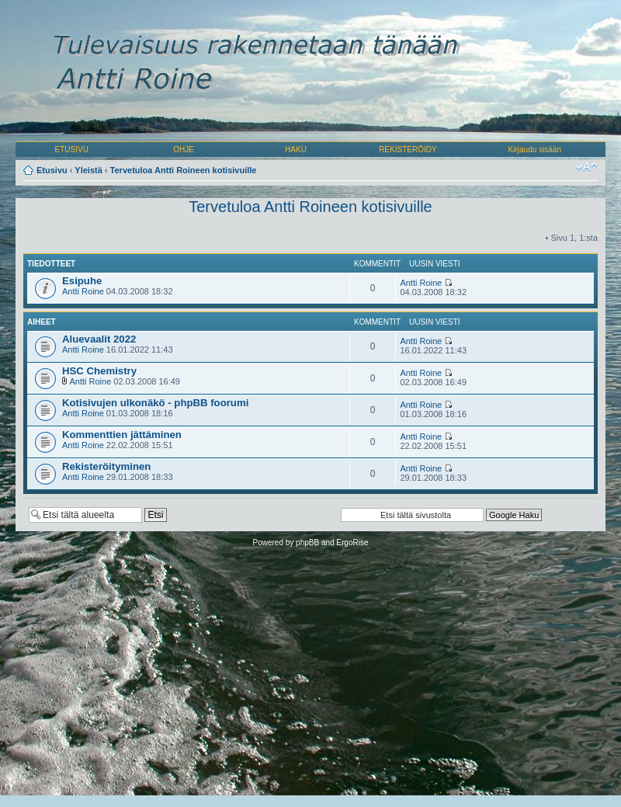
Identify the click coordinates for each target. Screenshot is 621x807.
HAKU (296, 149)
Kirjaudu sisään (534, 149)
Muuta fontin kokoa (586, 167)
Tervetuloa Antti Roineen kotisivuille (183, 170)
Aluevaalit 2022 (99, 339)
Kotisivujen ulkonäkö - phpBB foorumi (155, 403)
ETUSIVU (71, 149)
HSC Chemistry (99, 371)
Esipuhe (82, 281)
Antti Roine (83, 291)
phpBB (307, 542)
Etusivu (52, 170)
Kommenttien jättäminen (122, 434)
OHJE (183, 149)
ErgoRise (352, 542)
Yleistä (88, 170)
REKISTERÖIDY (407, 149)
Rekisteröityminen (106, 466)
